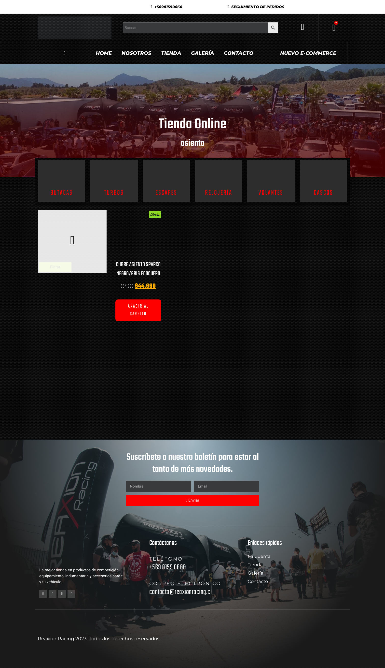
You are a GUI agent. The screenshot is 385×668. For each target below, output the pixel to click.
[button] (256, 6)
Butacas (61, 193)
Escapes (166, 193)
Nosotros (136, 53)
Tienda (171, 53)
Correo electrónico (185, 583)
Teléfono (166, 559)
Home (104, 53)
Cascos (323, 193)
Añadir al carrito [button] (138, 310)
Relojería (218, 193)
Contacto (238, 53)
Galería (202, 53)
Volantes (271, 193)
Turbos (114, 193)
